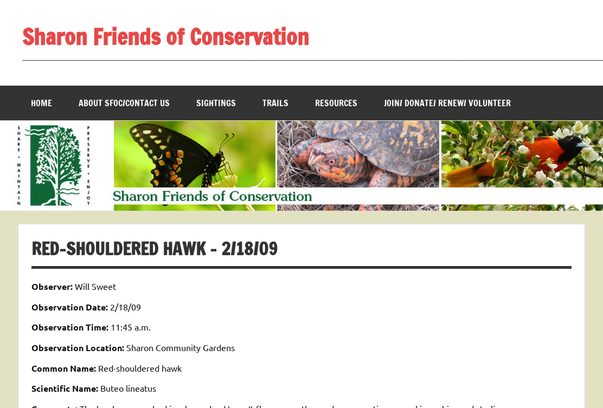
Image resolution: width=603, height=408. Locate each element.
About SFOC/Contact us (124, 103)
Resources (336, 103)
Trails (275, 103)
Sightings (216, 103)
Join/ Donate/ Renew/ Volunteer (447, 103)
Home (41, 103)
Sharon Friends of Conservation (165, 36)
